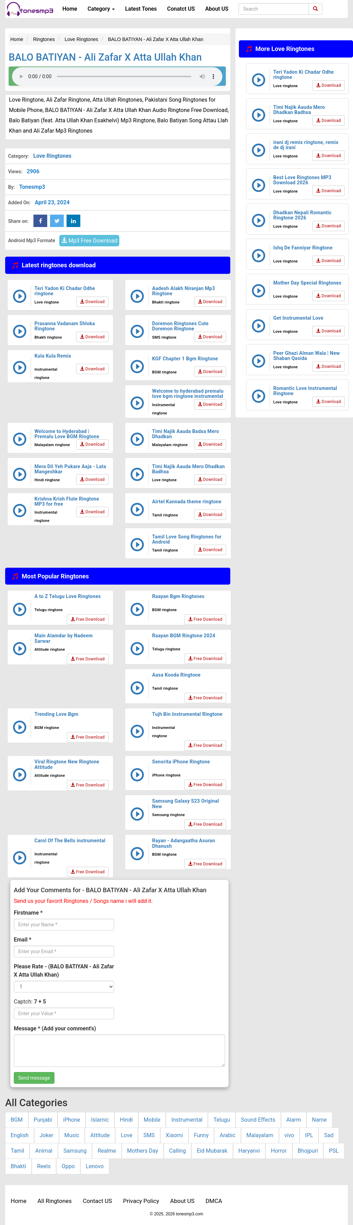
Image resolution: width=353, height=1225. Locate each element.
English (20, 1135)
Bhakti (18, 1166)
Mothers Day (142, 1150)
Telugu (221, 1119)
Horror (279, 1150)
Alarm (293, 1119)
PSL (334, 1150)
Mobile (152, 1119)
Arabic (227, 1135)
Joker (46, 1135)
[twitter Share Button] (57, 221)
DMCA (213, 1200)
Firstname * (28, 912)
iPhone (71, 1119)
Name (319, 1119)
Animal (43, 1150)
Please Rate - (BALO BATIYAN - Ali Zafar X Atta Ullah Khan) (64, 970)
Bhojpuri (308, 1150)
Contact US (97, 1200)
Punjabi (43, 1119)
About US (216, 9)
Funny (201, 1135)
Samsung (75, 1150)
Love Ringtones (52, 156)
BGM (17, 1119)
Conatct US (181, 9)
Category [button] (101, 9)
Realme (107, 1150)
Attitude (100, 1135)
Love (126, 1135)
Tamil (17, 1150)
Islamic (100, 1119)
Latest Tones (141, 9)
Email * (22, 939)
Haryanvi (249, 1150)
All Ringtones (55, 1200)
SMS (149, 1135)
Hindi (126, 1119)
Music (71, 1135)
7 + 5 (40, 1001)
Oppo (68, 1166)
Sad (328, 1135)
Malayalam (259, 1135)
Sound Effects (258, 1119)
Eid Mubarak (212, 1150)
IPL (309, 1135)
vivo (289, 1135)
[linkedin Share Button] (73, 221)
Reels (44, 1166)
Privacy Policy (141, 1200)
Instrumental (186, 1119)
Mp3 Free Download (89, 240)
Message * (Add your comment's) (55, 1028)
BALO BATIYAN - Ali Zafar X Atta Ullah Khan (105, 57)
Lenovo (95, 1166)
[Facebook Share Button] (40, 221)
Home (69, 9)
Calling (177, 1150)
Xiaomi (174, 1135)
